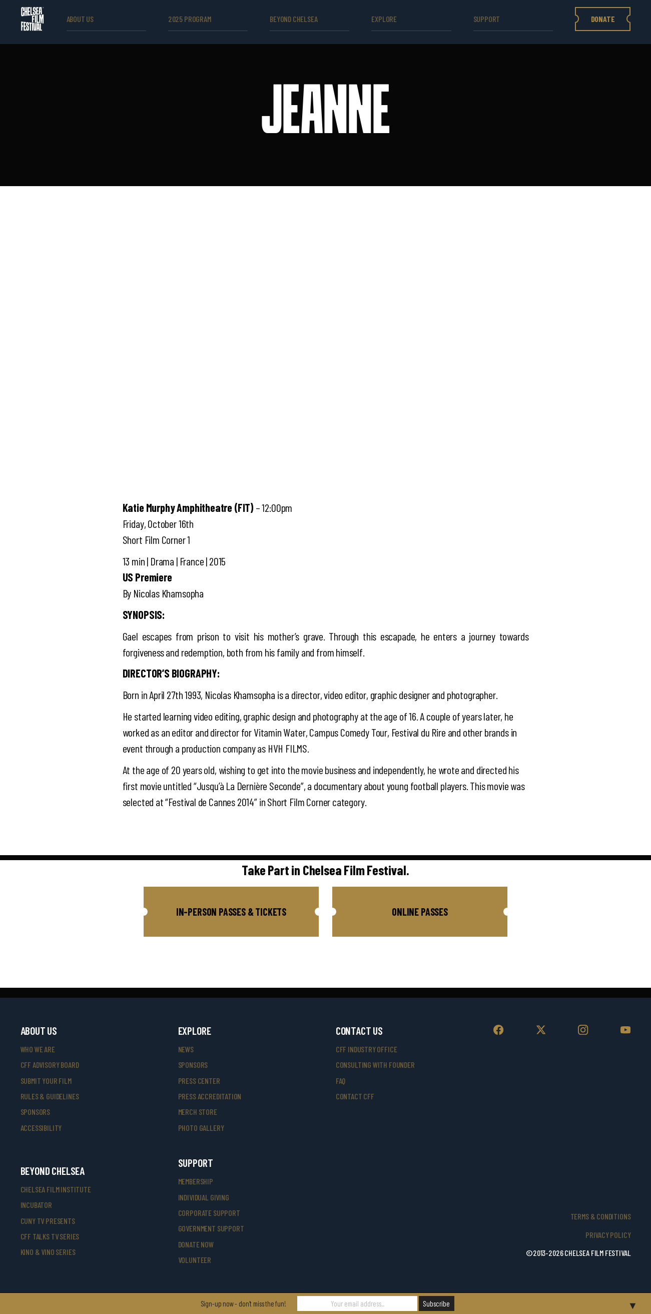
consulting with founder (375, 1064)
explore (384, 19)
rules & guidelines (50, 1096)
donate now (196, 1244)
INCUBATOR (36, 1204)
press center (199, 1080)
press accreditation (210, 1096)
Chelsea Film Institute (56, 1189)
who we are (38, 1049)
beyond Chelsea (293, 19)
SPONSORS (193, 1064)
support (486, 19)
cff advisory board (50, 1064)
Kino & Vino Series (48, 1251)
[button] (231, 912)
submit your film (46, 1080)
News (186, 1049)
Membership (195, 1181)
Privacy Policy (607, 1234)
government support (211, 1228)
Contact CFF (355, 1096)
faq (340, 1080)
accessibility (41, 1127)
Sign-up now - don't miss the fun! (243, 1303)
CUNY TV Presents (48, 1220)
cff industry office (366, 1049)
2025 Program (189, 19)
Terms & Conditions (600, 1216)
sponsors (36, 1111)
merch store (197, 1111)
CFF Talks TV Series (50, 1236)
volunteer (194, 1259)
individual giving (203, 1197)
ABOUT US (80, 19)
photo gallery (201, 1127)
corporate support (209, 1212)
